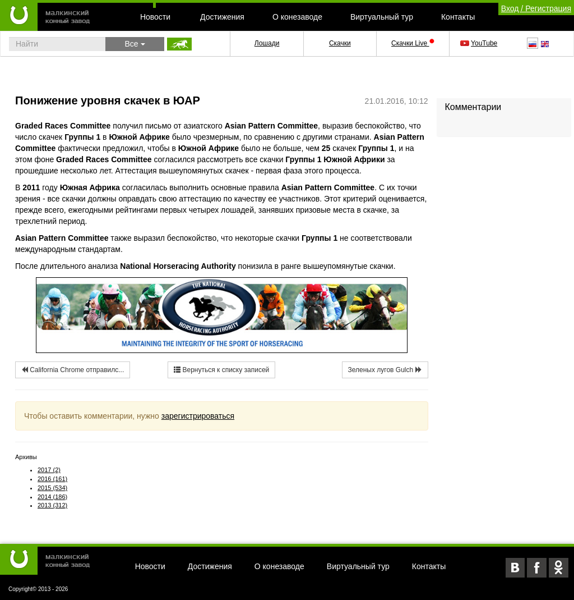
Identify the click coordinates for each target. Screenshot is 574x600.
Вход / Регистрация (536, 8)
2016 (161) (52, 478)
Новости (155, 16)
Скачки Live (412, 43)
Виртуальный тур (381, 16)
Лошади (267, 43)
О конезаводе (297, 16)
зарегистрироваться (197, 415)
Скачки (340, 43)
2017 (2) (49, 469)
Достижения (222, 16)
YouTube (479, 43)
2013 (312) (52, 505)
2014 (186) (52, 496)
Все (134, 43)
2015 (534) (52, 487)
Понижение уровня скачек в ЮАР (107, 100)
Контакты (458, 16)
